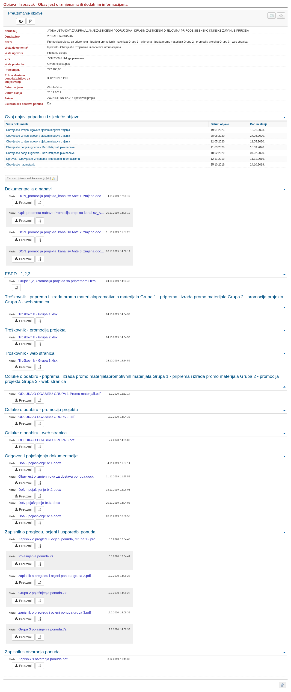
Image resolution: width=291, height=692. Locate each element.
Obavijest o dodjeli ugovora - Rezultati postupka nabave (40, 147)
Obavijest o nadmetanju (20, 164)
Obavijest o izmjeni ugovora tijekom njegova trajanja (38, 130)
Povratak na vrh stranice (282, 685)
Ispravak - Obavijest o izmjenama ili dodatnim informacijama (43, 158)
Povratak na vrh (284, 117)
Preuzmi (23, 202)
